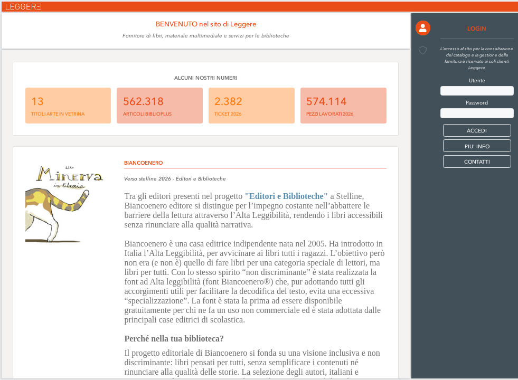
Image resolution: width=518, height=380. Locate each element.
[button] (423, 28)
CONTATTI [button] (477, 161)
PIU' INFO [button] (477, 146)
